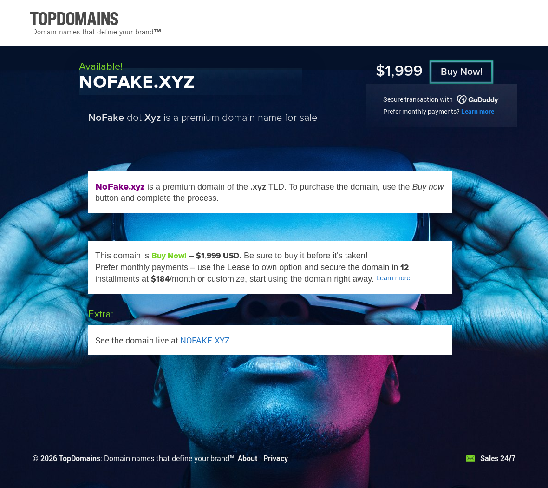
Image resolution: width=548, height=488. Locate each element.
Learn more (477, 111)
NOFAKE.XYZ (205, 340)
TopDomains (79, 458)
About (248, 458)
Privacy (275, 458)
